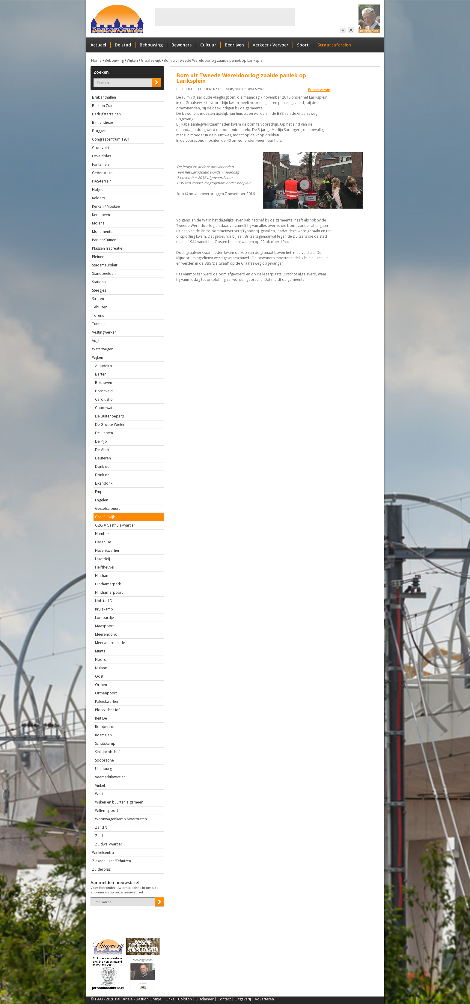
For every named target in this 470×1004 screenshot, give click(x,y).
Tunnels (98, 323)
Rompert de (105, 726)
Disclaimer (205, 999)
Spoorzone (104, 760)
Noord (100, 659)
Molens (98, 223)
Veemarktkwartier (110, 777)
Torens (98, 315)
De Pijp (101, 441)
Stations (99, 281)
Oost (99, 676)
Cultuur (208, 45)
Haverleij (102, 558)
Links (170, 999)
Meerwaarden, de (110, 642)
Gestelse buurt (107, 508)
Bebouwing (151, 45)
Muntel (100, 651)
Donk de (102, 466)
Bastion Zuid (103, 105)
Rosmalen (103, 735)
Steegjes (99, 290)
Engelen (101, 500)
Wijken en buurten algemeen (119, 802)
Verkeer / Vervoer (270, 45)
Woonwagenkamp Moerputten (121, 818)
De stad (123, 45)
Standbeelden (104, 273)
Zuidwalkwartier (108, 844)
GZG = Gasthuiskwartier (115, 525)
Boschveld (104, 391)
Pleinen (98, 256)
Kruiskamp (104, 609)
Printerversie (319, 89)
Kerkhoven (101, 214)
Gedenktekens (104, 172)
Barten (100, 374)
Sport (303, 45)
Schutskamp (105, 743)
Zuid (99, 835)
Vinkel (100, 785)
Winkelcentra (103, 852)
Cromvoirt (100, 147)
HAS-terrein (102, 181)
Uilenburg (103, 768)
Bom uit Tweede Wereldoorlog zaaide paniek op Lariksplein (215, 60)
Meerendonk (106, 634)
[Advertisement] (225, 17)
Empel (100, 491)
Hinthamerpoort (109, 592)
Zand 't (101, 827)
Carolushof (104, 399)
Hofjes (97, 189)
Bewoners (181, 45)
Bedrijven (234, 45)
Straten (98, 298)
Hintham (102, 575)
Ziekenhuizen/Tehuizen (111, 860)
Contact (224, 999)
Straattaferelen (334, 45)
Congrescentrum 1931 (111, 139)
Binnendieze (102, 122)
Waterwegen (102, 349)
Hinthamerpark (108, 584)
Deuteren (103, 458)
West (99, 793)
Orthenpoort (106, 693)
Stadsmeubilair (105, 265)
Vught (97, 340)
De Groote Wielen (110, 424)
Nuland (101, 667)
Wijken (132, 60)
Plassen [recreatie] (107, 248)
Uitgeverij (243, 999)
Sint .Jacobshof (107, 751)
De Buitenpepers (109, 416)
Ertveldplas (101, 156)
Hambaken (104, 533)
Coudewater (105, 407)
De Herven (104, 432)
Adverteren (264, 999)
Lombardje (104, 617)
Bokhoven (103, 382)
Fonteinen (100, 164)
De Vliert (102, 449)
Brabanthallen (104, 97)
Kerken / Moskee (106, 206)
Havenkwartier (107, 550)
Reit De (101, 718)
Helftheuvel (104, 567)
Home (96, 60)
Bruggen (99, 130)
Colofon (185, 999)
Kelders (98, 198)
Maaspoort (104, 625)
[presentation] (126, 917)
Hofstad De (105, 600)
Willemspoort (106, 810)
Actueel (98, 45)
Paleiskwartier (107, 701)
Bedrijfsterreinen (106, 114)
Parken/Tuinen (104, 239)
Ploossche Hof (107, 709)
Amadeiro (103, 365)
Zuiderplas (101, 869)
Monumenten (103, 231)
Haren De (103, 542)
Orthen (101, 684)
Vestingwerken (104, 332)
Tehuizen (99, 307)
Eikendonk (103, 483)
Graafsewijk (151, 60)
